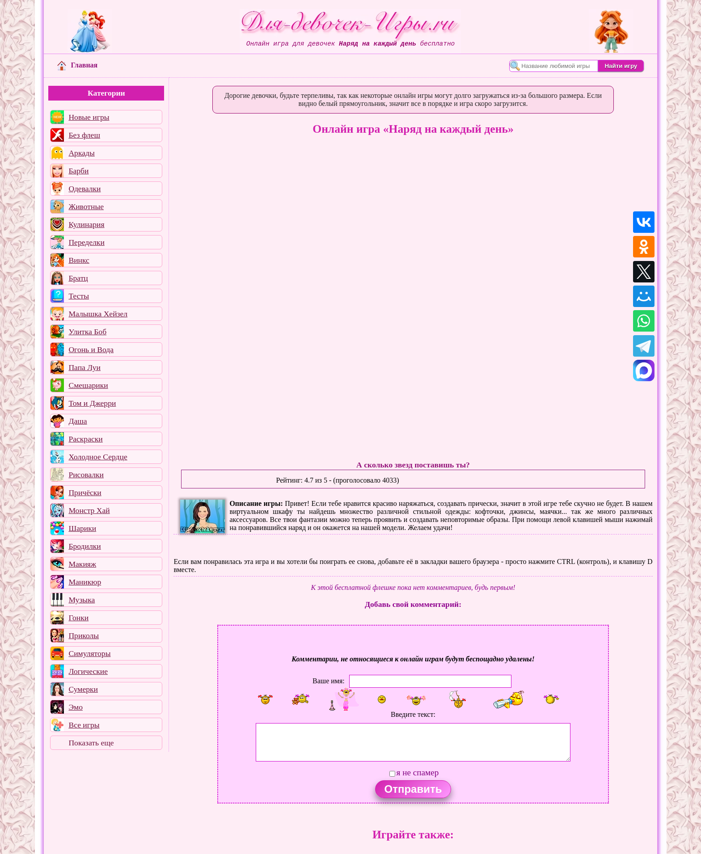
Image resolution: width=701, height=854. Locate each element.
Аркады (81, 152)
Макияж (82, 564)
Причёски (84, 492)
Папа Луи (84, 367)
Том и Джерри (92, 403)
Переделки (86, 242)
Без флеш (84, 134)
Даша (77, 420)
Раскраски (85, 438)
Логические (88, 671)
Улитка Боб (87, 331)
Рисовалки (86, 474)
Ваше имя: (328, 681)
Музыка (81, 599)
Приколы (83, 635)
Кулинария (86, 224)
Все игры (83, 724)
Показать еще (91, 742)
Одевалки (84, 188)
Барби (78, 170)
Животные (86, 206)
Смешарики (88, 385)
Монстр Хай (89, 510)
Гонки (78, 617)
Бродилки (84, 546)
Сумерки (83, 689)
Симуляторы (89, 653)
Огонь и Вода (91, 349)
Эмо (75, 707)
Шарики (82, 528)
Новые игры (88, 117)
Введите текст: (413, 714)
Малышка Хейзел (97, 313)
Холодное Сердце (97, 456)
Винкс (78, 260)
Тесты (78, 295)
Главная (77, 65)
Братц (78, 277)
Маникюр (84, 581)
